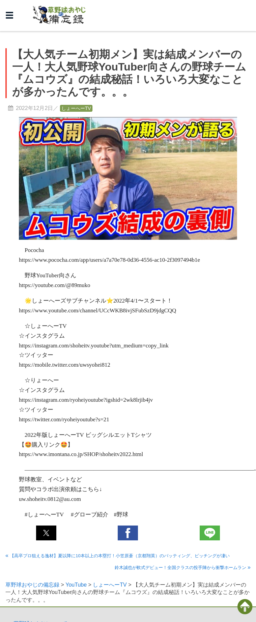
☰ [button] (9, 15)
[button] (46, 533)
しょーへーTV (76, 108)
